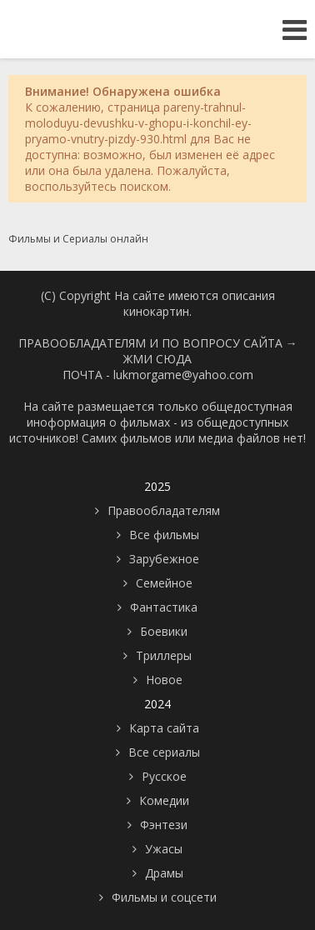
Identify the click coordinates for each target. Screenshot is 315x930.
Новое (164, 680)
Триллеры (164, 655)
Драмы (164, 873)
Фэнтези (164, 824)
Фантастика (164, 607)
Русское (164, 776)
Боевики (164, 631)
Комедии (164, 800)
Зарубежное (164, 559)
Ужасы (163, 849)
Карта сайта (164, 728)
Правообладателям (164, 510)
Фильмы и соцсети (164, 897)
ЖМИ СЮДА (157, 359)
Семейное (164, 583)
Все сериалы (164, 752)
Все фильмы (164, 534)
